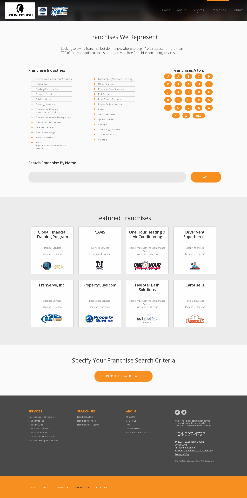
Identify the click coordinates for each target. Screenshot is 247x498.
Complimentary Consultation (41, 436)
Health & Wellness (45, 137)
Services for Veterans (38, 432)
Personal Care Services (111, 89)
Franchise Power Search (88, 424)
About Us (130, 417)
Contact (238, 10)
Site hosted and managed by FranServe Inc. (194, 461)
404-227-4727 (190, 434)
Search (205, 177)
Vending (102, 139)
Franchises (218, 10)
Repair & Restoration (110, 104)
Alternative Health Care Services (53, 79)
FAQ (128, 424)
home (31, 487)
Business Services (45, 94)
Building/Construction (47, 89)
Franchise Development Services (43, 440)
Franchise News (133, 428)
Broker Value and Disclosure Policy (193, 450)
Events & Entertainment (48, 122)
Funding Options (36, 420)
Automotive (41, 84)
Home (166, 10)
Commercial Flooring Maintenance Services (47, 111)
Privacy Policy (182, 454)
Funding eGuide (35, 424)
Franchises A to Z (85, 417)
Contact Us (131, 420)
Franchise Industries (86, 420)
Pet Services (105, 94)
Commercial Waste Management (53, 117)
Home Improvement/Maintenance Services (50, 145)
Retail (101, 109)
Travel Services (106, 134)
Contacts (102, 487)
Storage (102, 124)
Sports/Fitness (106, 119)
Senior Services (106, 114)
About (181, 10)
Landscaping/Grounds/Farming (115, 79)
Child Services (43, 99)
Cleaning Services (45, 104)
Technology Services (109, 129)
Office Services (106, 84)
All (198, 115)
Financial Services (45, 127)
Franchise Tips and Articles (138, 432)
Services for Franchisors (39, 428)
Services (198, 10)
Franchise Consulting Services (41, 417)
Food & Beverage (45, 132)
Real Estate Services (109, 99)
